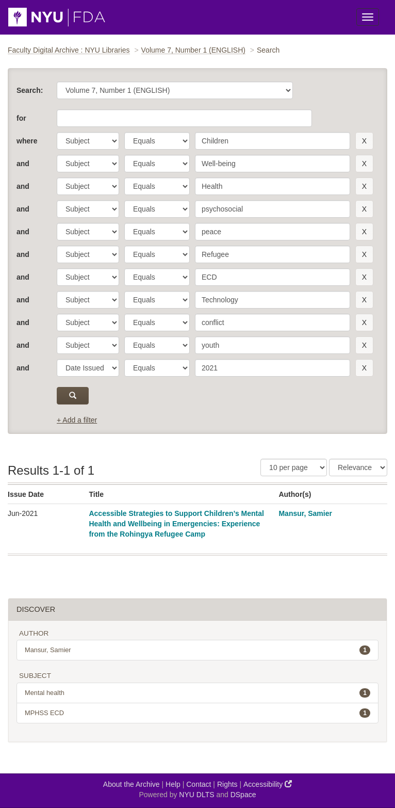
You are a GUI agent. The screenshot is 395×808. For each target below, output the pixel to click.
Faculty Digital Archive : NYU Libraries (69, 50)
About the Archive (131, 784)
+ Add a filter (77, 420)
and (23, 163)
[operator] (157, 141)
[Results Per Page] (293, 467)
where (27, 141)
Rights (227, 784)
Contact (198, 784)
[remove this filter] (364, 141)
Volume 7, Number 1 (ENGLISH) (193, 50)
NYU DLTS (196, 794)
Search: (30, 90)
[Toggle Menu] (367, 17)
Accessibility (267, 784)
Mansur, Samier (305, 513)
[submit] (73, 396)
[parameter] (88, 141)
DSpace (243, 794)
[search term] (272, 141)
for (21, 118)
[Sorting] (358, 467)
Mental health (197, 693)
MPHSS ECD (197, 713)
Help (173, 784)
